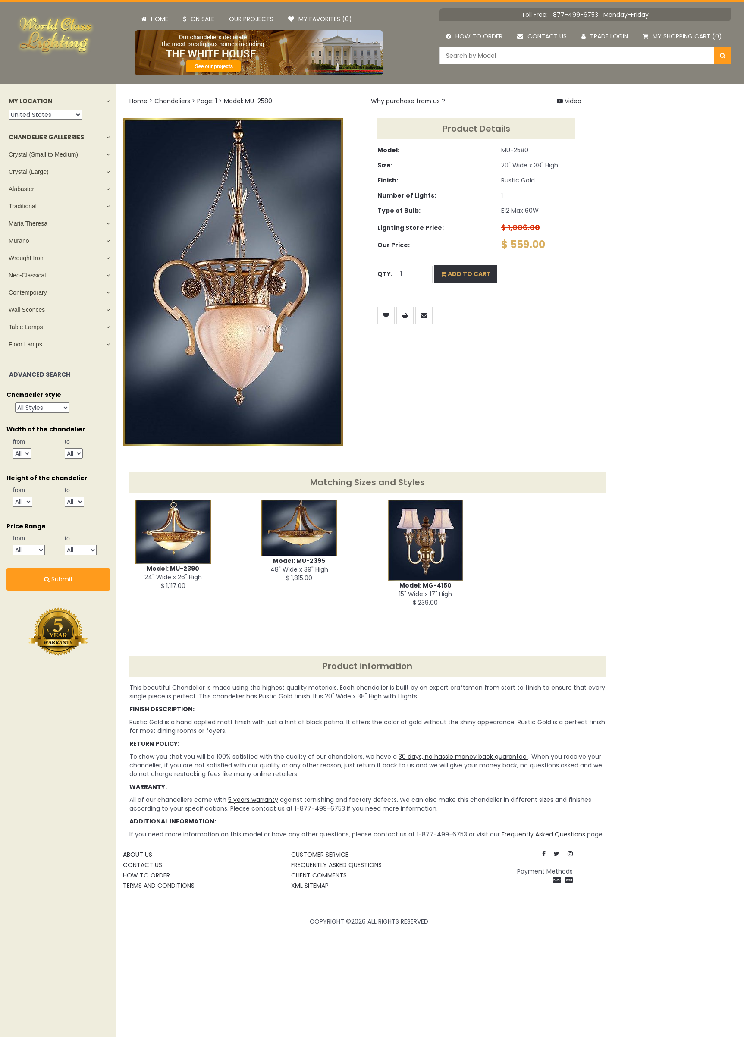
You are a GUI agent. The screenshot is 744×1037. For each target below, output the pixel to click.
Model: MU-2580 (248, 101)
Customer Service (319, 854)
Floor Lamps (25, 344)
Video (569, 101)
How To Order (146, 875)
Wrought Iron (26, 258)
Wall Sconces (27, 309)
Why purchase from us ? (408, 101)
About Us (137, 854)
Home (154, 19)
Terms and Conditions (159, 885)
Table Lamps (26, 327)
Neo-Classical (27, 275)
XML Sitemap (310, 885)
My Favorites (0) (320, 19)
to (67, 441)
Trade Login (604, 36)
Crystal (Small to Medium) (43, 154)
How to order (474, 36)
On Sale (198, 19)
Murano (19, 240)
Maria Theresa (28, 223)
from (19, 441)
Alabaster (21, 188)
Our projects (251, 19)
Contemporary (28, 292)
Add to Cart (466, 274)
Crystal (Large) (29, 171)
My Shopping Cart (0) (682, 36)
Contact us (542, 36)
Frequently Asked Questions (336, 865)
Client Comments (319, 875)
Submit (58, 579)
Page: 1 (207, 101)
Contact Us (142, 865)
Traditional (23, 206)
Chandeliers (172, 101)
